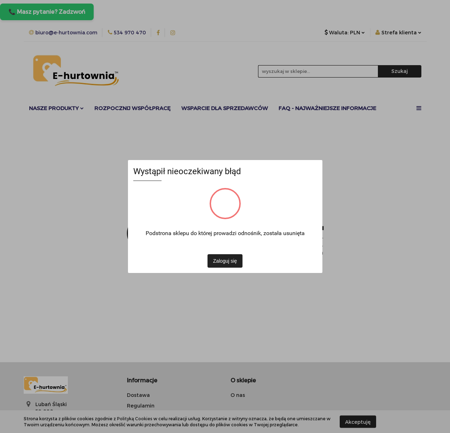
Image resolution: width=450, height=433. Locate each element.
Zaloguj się (225, 261)
